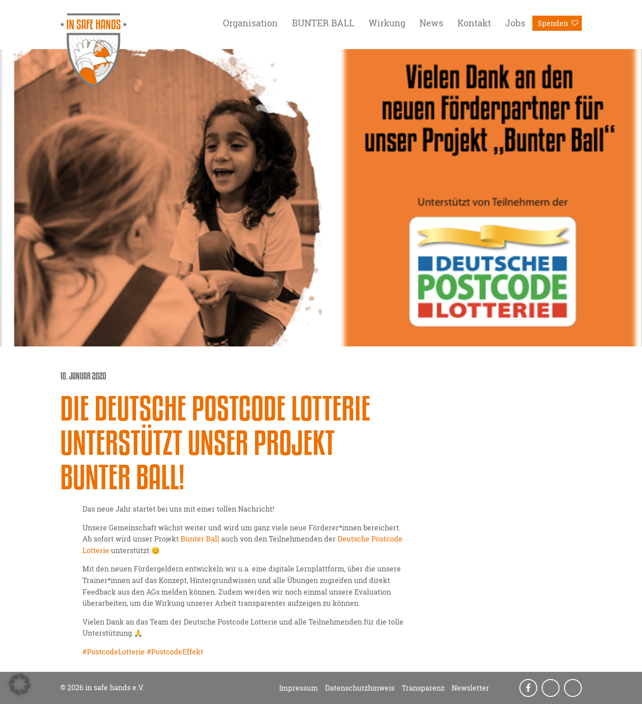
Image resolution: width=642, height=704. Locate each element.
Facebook (529, 688)
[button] (19, 684)
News (431, 23)
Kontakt (474, 23)
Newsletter (470, 688)
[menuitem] (250, 24)
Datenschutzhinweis (360, 688)
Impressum (298, 688)
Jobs (515, 23)
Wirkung (387, 23)
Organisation (250, 23)
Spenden (553, 23)
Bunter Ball (200, 538)
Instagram (551, 688)
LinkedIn (574, 688)
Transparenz (423, 688)
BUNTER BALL (323, 23)
